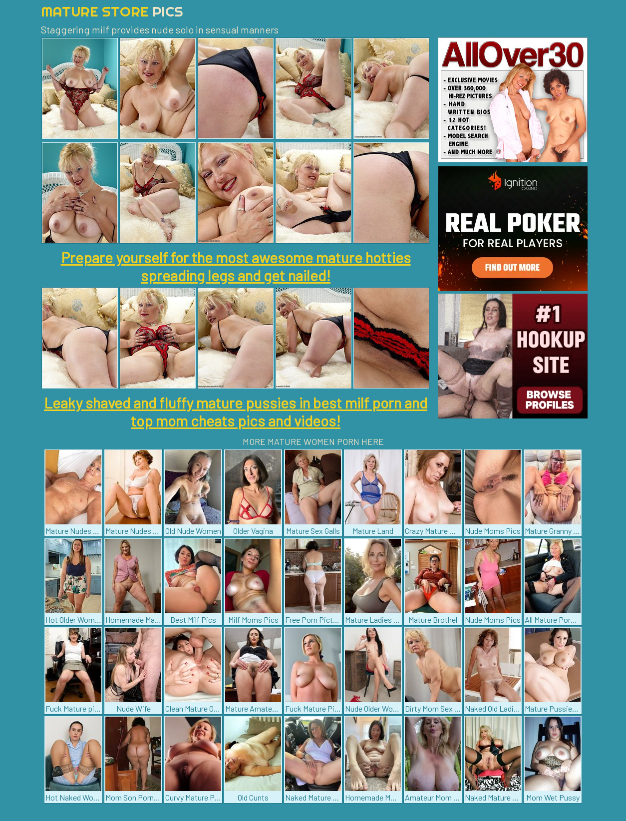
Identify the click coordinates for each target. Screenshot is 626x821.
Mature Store (112, 11)
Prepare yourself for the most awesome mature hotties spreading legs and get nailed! (236, 266)
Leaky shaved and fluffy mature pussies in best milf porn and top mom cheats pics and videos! (235, 411)
